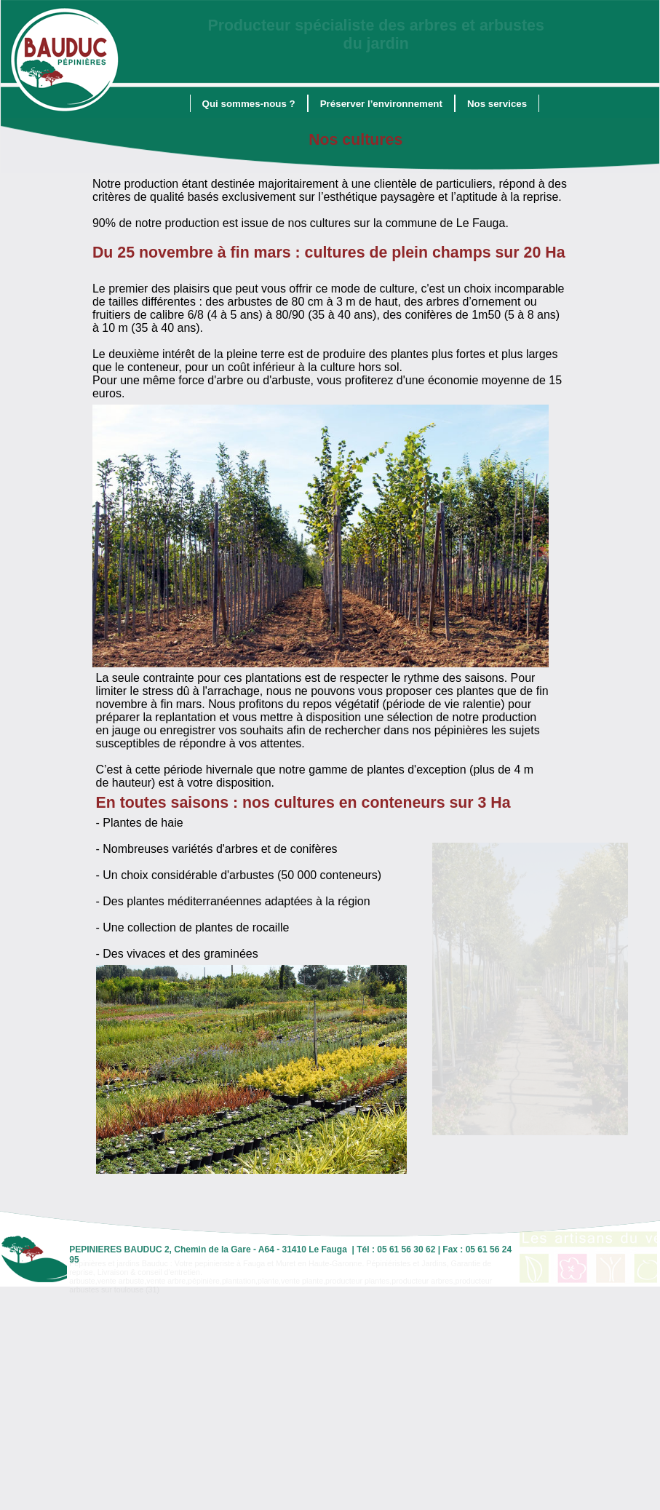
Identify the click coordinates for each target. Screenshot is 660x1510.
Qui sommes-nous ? (248, 103)
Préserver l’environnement (381, 103)
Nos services (497, 103)
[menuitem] (249, 103)
